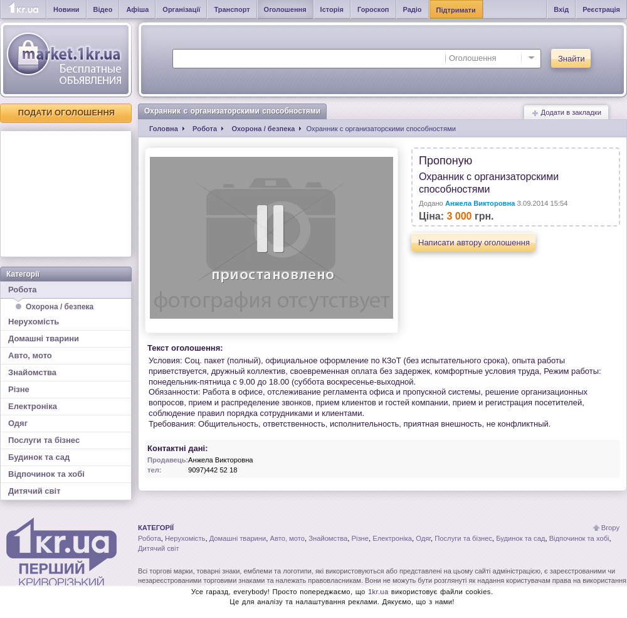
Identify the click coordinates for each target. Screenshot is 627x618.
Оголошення (285, 9)
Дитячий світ (34, 491)
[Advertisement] (66, 194)
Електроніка (32, 406)
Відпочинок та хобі (46, 474)
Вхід (561, 9)
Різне (18, 389)
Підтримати (456, 10)
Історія (332, 9)
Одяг (18, 423)
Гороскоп (373, 9)
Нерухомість (33, 321)
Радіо (412, 9)
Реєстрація (601, 9)
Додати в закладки (566, 112)
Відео (103, 9)
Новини (66, 9)
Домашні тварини (43, 338)
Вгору (610, 527)
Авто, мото (30, 355)
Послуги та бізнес (44, 440)
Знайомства (32, 372)
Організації (181, 9)
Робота (66, 292)
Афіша (137, 9)
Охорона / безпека (59, 306)
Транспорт (232, 9)
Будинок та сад (39, 457)
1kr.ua (378, 591)
